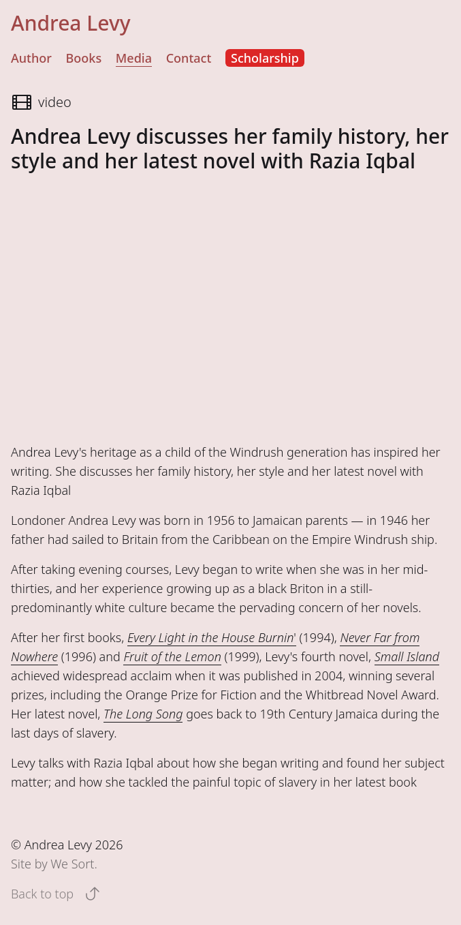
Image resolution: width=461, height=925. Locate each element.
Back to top (56, 893)
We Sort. (73, 863)
